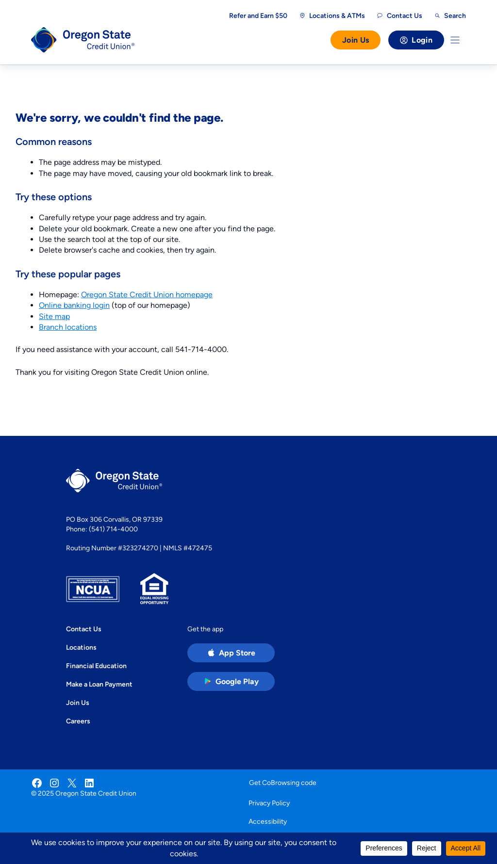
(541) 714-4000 (113, 529)
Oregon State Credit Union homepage (147, 294)
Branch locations (68, 327)
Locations (81, 647)
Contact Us (83, 629)
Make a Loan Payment (99, 684)
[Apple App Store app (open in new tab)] (231, 652)
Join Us (355, 40)
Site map (54, 316)
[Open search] (450, 15)
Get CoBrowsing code (282, 782)
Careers (78, 721)
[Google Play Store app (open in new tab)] (231, 681)
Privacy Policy (269, 803)
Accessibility (267, 821)
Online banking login (74, 305)
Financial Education (96, 666)
